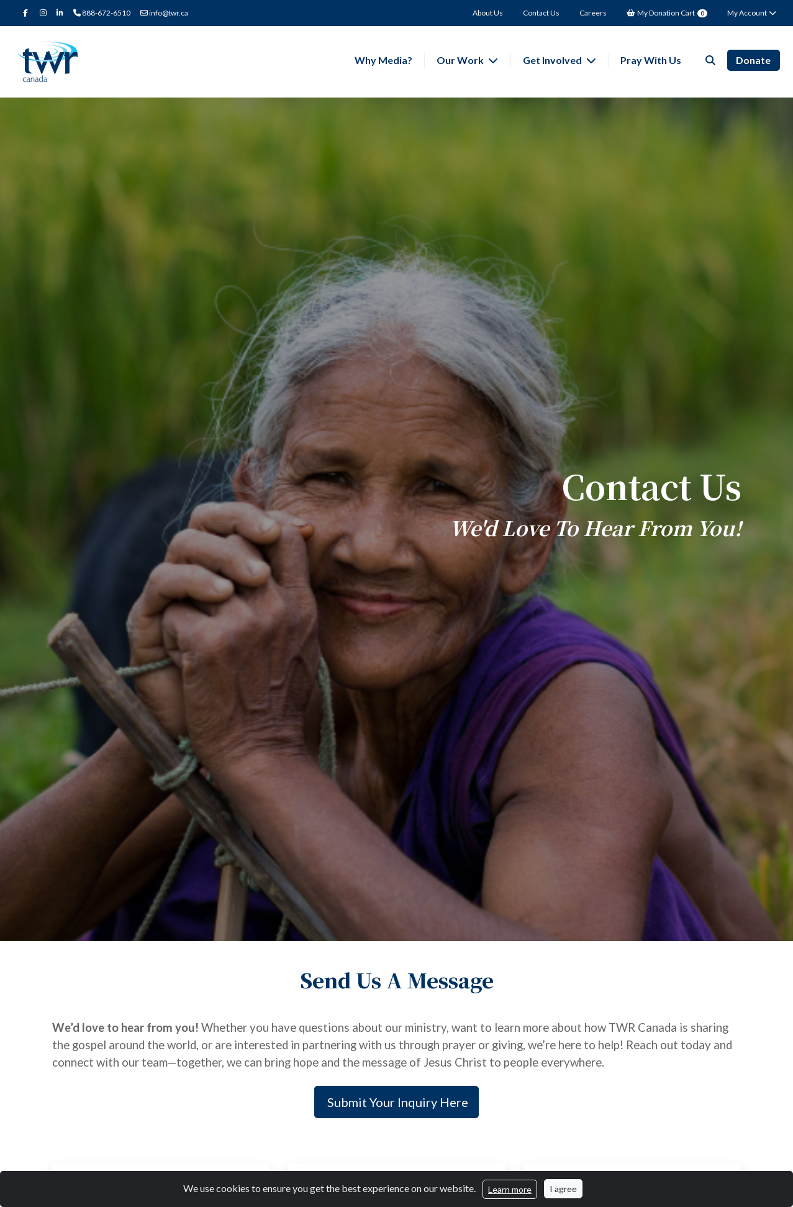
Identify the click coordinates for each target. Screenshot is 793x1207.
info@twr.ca (164, 12)
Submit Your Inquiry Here (396, 1102)
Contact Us (541, 12)
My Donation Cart (667, 12)
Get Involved (553, 60)
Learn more (510, 1189)
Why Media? (383, 60)
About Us (488, 12)
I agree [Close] (563, 1188)
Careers (593, 12)
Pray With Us (650, 60)
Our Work (461, 60)
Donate (753, 60)
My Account (752, 12)
